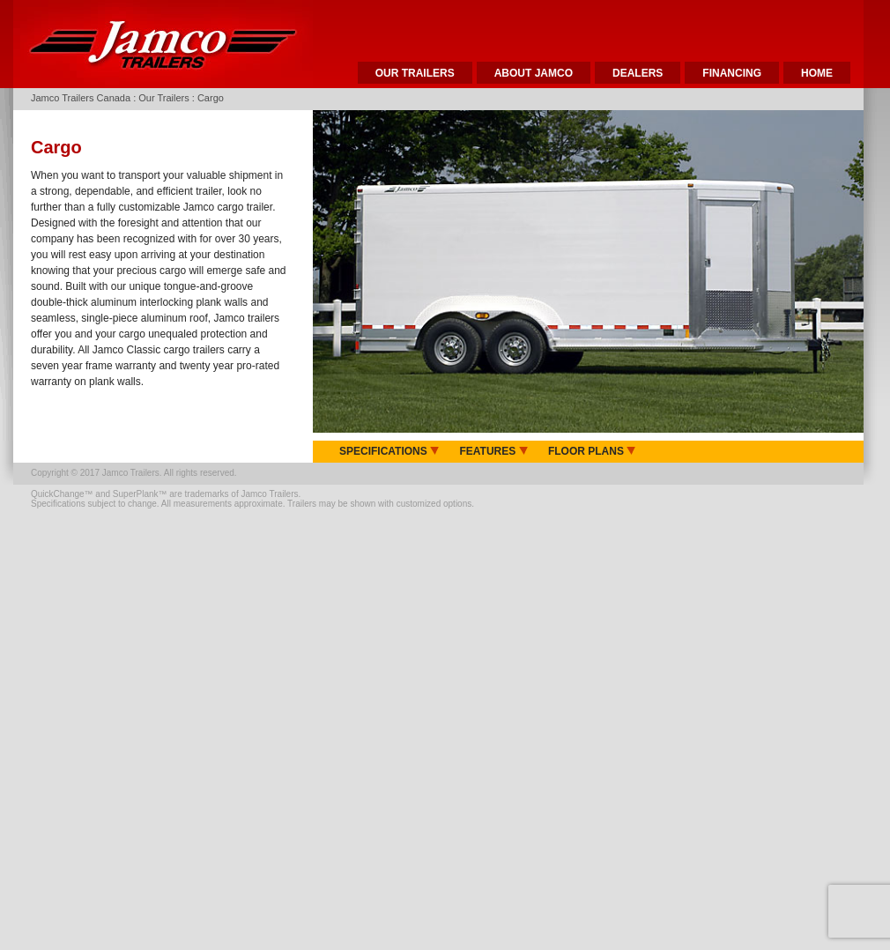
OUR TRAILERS (415, 73)
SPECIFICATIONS (389, 451)
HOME (817, 73)
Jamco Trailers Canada (80, 98)
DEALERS (637, 73)
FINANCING (731, 73)
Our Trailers (163, 98)
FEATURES (493, 451)
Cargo (210, 98)
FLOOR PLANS (591, 451)
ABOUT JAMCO (533, 73)
